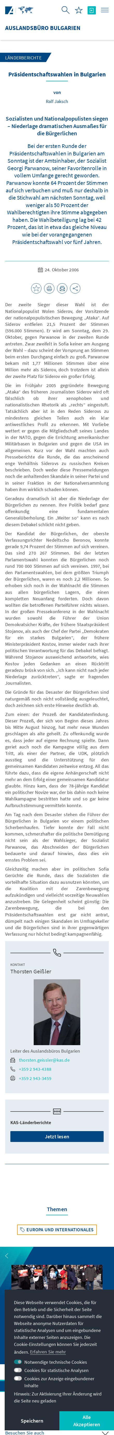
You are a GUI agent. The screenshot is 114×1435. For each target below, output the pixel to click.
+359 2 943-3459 (30, 1078)
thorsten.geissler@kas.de (40, 1060)
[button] (6, 1255)
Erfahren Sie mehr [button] (48, 1352)
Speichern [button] (32, 1420)
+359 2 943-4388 (30, 1069)
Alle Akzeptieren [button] (86, 1421)
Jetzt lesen (57, 1136)
